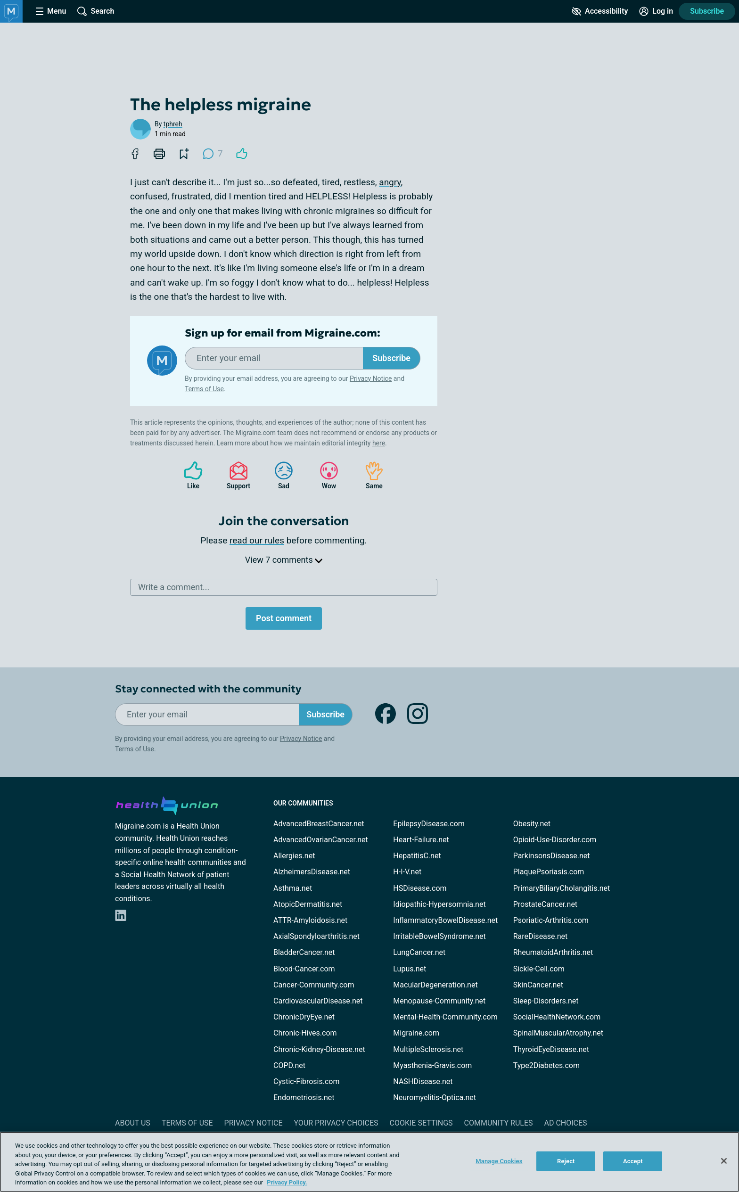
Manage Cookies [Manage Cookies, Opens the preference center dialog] (499, 1161)
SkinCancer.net (538, 984)
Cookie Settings (421, 1122)
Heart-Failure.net (421, 839)
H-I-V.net (407, 871)
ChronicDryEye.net (304, 1016)
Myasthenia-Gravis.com (432, 1065)
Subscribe (707, 11)
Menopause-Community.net (439, 1000)
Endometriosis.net (303, 1097)
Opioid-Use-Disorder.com (555, 839)
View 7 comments (283, 560)
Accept (633, 1161)
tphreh (173, 124)
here (378, 443)
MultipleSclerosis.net (428, 1049)
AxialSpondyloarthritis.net (316, 936)
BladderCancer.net (304, 952)
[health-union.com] (167, 804)
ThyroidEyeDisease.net (551, 1049)
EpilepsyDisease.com (428, 823)
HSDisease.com (419, 888)
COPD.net (289, 1065)
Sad (279, 475)
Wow (324, 475)
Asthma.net (292, 888)
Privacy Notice (371, 378)
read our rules (257, 540)
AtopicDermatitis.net (307, 904)
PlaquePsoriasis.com (548, 871)
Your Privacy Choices (336, 1122)
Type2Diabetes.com (546, 1065)
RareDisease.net (540, 936)
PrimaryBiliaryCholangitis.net (561, 888)
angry (390, 182)
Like (188, 475)
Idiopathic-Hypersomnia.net (439, 904)
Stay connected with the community (208, 688)
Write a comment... (173, 587)
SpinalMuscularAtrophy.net (558, 1032)
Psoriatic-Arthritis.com (551, 920)
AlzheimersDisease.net (311, 871)
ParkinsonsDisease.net (551, 855)
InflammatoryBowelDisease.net (445, 920)
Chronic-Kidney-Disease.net (319, 1049)
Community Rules (498, 1122)
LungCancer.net (419, 952)
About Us (132, 1122)
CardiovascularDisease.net (317, 1000)
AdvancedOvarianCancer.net (320, 839)
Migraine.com (416, 1032)
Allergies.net (294, 855)
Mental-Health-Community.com (445, 1016)
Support (235, 475)
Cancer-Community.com (313, 984)
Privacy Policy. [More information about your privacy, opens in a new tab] (287, 1182)
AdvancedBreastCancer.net (318, 823)
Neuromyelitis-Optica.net (434, 1097)
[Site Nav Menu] (51, 11)
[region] (369, 1162)
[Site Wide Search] (95, 11)
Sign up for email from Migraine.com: (282, 333)
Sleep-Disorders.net (546, 1000)
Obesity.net (531, 823)
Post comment (284, 618)
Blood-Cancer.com (304, 968)
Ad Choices (565, 1122)
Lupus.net (409, 968)
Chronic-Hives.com (305, 1032)
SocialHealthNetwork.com (557, 1016)
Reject (566, 1161)
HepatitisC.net (417, 855)
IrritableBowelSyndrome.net (439, 936)
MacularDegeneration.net (435, 984)
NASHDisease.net (422, 1081)
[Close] (724, 1161)
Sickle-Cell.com (539, 968)
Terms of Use (204, 389)
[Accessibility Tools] (600, 11)
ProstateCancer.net (545, 904)
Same (369, 475)
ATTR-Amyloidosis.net (310, 920)
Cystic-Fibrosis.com (306, 1081)
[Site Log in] (656, 11)
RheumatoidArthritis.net (553, 952)
